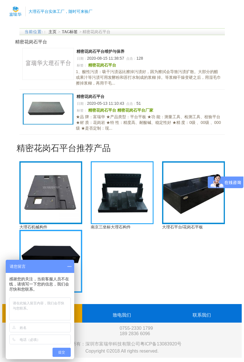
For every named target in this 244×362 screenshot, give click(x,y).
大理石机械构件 (33, 227)
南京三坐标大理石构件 (111, 227)
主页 (53, 32)
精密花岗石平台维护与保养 (100, 51)
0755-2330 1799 (136, 328)
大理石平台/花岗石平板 (182, 227)
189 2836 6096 (135, 333)
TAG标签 (70, 32)
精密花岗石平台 (90, 96)
